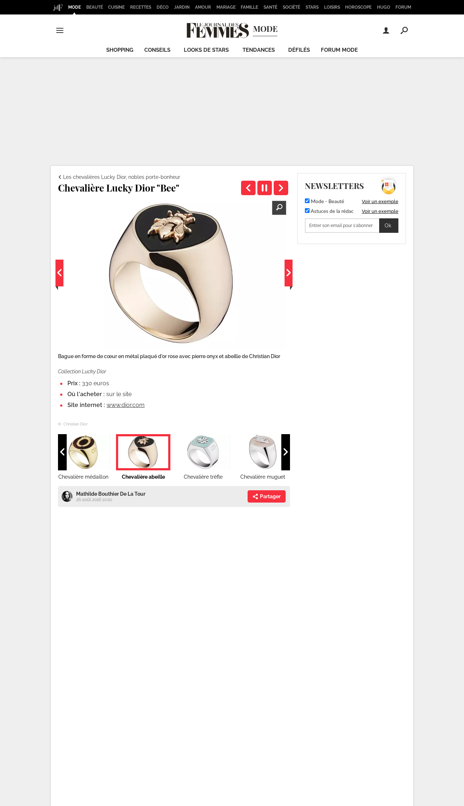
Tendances (259, 50)
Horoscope (358, 7)
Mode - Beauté (324, 201)
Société (291, 7)
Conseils (157, 50)
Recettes (140, 7)
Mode (74, 7)
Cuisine (116, 7)
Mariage (226, 7)
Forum (403, 7)
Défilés (299, 50)
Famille (249, 7)
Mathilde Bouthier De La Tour (110, 494)
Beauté (94, 7)
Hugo (383, 7)
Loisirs (332, 7)
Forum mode (339, 50)
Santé (270, 7)
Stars (312, 7)
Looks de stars (206, 50)
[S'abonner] (351, 225)
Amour (203, 7)
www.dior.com (126, 405)
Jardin (182, 7)
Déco (163, 7)
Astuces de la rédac (329, 211)
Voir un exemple (380, 201)
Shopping (119, 50)
